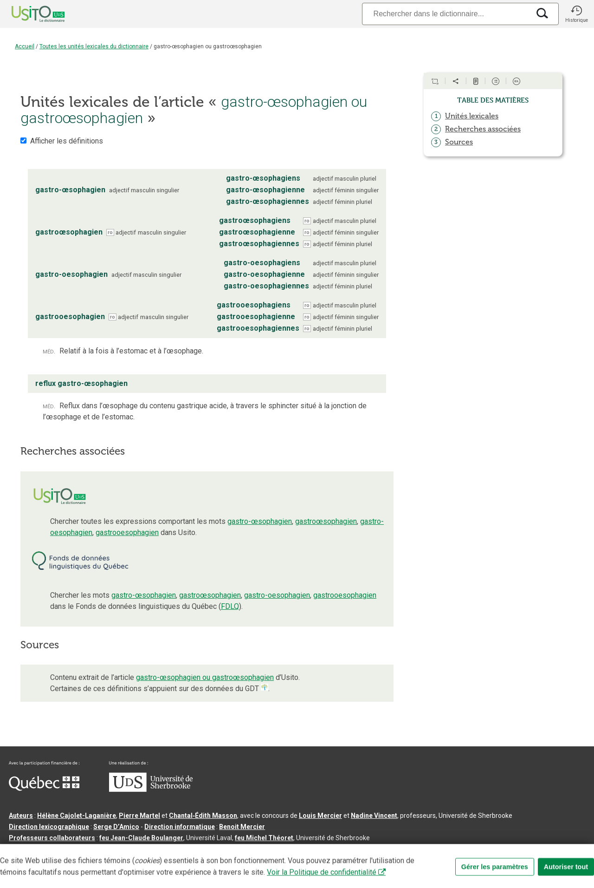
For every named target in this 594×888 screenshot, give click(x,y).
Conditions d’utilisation (215, 852)
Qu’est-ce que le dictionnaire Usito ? (64, 852)
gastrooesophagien (127, 532)
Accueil (24, 46)
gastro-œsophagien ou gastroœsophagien (205, 677)
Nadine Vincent (374, 815)
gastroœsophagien (326, 521)
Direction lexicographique (49, 826)
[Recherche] (446, 13)
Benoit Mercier (242, 826)
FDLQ (230, 606)
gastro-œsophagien (259, 521)
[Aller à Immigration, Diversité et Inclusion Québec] (44, 788)
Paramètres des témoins (294, 852)
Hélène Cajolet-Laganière (76, 815)
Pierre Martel (139, 815)
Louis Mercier (320, 815)
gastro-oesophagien (277, 595)
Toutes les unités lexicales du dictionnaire (93, 46)
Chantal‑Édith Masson (203, 815)
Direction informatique (179, 826)
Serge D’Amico (116, 826)
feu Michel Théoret (264, 838)
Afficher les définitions (66, 141)
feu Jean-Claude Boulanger (141, 838)
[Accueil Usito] (28, 14)
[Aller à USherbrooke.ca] (151, 789)
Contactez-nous (149, 852)
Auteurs (21, 815)
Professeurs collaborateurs (52, 838)
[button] (576, 14)
